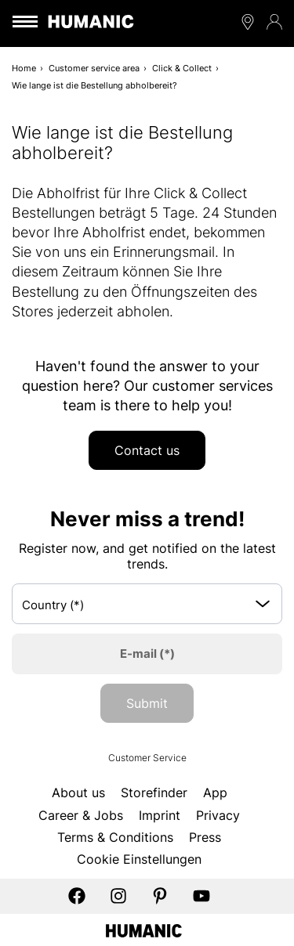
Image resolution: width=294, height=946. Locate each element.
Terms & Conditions (115, 837)
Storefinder (154, 792)
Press (205, 837)
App (215, 792)
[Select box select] (147, 603)
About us (78, 792)
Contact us (147, 450)
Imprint (159, 815)
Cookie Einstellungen (139, 859)
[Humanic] (144, 929)
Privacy (218, 815)
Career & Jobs (80, 815)
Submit (147, 703)
